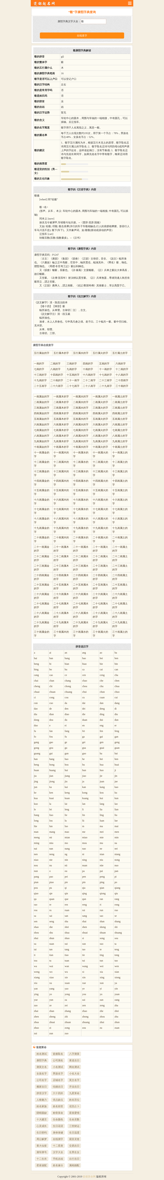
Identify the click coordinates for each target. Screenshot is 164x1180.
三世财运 (74, 1126)
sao (101, 915)
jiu (66, 781)
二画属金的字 (41, 402)
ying (36, 994)
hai (116, 753)
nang (67, 848)
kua (36, 798)
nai (35, 848)
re (50, 904)
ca (83, 669)
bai (35, 658)
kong (84, 792)
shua (67, 932)
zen (84, 1005)
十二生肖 (42, 1158)
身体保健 (58, 1132)
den (66, 708)
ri (100, 904)
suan (51, 943)
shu (51, 932)
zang (117, 999)
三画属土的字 (120, 407)
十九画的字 (40, 380)
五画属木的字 (61, 419)
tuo (116, 960)
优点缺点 (58, 1099)
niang (117, 854)
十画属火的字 (100, 447)
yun (51, 999)
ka (50, 787)
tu (50, 960)
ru (50, 910)
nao (84, 848)
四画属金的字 (41, 413)
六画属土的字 (120, 424)
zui (35, 1033)
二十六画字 (56, 386)
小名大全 (74, 1073)
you (84, 994)
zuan (117, 1027)
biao (84, 663)
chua (117, 686)
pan (116, 871)
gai (101, 736)
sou (116, 938)
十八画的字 (121, 374)
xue (84, 983)
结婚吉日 (58, 1086)
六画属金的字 (41, 424)
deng (102, 708)
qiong (103, 893)
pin (83, 882)
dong (36, 719)
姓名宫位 (74, 1099)
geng (117, 742)
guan (117, 747)
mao (67, 831)
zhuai (52, 1022)
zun (51, 1033)
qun (84, 899)
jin (116, 775)
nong (117, 859)
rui (83, 910)
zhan (51, 1011)
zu (101, 1027)
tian (51, 955)
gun (67, 753)
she (51, 927)
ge (66, 742)
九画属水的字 (80, 441)
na (116, 843)
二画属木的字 (61, 402)
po (116, 882)
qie (51, 893)
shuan (103, 932)
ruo (116, 910)
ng (66, 854)
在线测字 (58, 1139)
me (83, 831)
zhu (116, 1016)
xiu (35, 983)
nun (36, 871)
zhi (66, 1016)
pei (66, 876)
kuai (51, 798)
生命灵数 (74, 1119)
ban (51, 658)
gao (51, 742)
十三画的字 (40, 374)
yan (36, 988)
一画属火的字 (100, 396)
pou (36, 887)
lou (51, 820)
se (116, 915)
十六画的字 (89, 374)
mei (102, 831)
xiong (117, 977)
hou (67, 764)
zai (83, 999)
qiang (117, 887)
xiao (51, 977)
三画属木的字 (61, 407)
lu (66, 820)
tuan (67, 960)
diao (67, 714)
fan (51, 731)
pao (51, 876)
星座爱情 (74, 1113)
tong (117, 955)
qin (66, 893)
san (66, 915)
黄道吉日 (74, 1060)
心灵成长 (42, 1126)
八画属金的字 (41, 435)
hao (66, 759)
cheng (37, 686)
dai (83, 703)
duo (36, 725)
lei (50, 809)
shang (117, 921)
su (35, 943)
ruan (67, 910)
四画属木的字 (61, 413)
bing (36, 669)
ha (101, 753)
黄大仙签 (42, 1145)
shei (67, 927)
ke (35, 792)
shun (51, 938)
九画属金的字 (41, 441)
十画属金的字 (41, 447)
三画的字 (72, 363)
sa (35, 915)
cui (116, 697)
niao (36, 859)
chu (101, 686)
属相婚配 (74, 1165)
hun (84, 770)
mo (66, 843)
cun (36, 703)
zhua (36, 1022)
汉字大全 (58, 1152)
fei (83, 731)
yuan (117, 994)
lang (102, 803)
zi (50, 1027)
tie (83, 955)
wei (101, 966)
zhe (101, 1011)
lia (101, 809)
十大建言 (42, 1119)
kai (66, 787)
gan (116, 736)
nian (102, 854)
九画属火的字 (100, 441)
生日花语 (58, 1126)
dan (101, 703)
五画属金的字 (41, 419)
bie (101, 663)
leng (67, 809)
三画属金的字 (41, 407)
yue (36, 999)
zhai (36, 1011)
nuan (84, 865)
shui (36, 938)
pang (36, 876)
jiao (84, 775)
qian (102, 887)
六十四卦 (58, 1093)
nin (66, 859)
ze (50, 1005)
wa (35, 966)
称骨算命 (58, 1113)
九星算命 (74, 1093)
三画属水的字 (80, 407)
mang (52, 831)
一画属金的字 (41, 396)
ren (66, 904)
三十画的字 (121, 386)
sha (66, 921)
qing (84, 893)
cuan (102, 697)
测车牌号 (42, 1152)
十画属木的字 (61, 447)
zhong (85, 1016)
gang (36, 742)
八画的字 (55, 369)
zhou (102, 1016)
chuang (68, 691)
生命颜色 (58, 1119)
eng (101, 725)
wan (67, 966)
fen (101, 731)
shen (84, 927)
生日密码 (42, 1132)
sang (84, 915)
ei (66, 725)
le (35, 809)
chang (68, 680)
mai (116, 826)
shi (116, 927)
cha (116, 675)
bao (84, 658)
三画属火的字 (100, 407)
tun (101, 960)
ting (102, 955)
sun (84, 943)
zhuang (86, 1022)
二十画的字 (56, 380)
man (36, 831)
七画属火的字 (100, 430)
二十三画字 (105, 380)
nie (51, 859)
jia (35, 775)
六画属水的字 (80, 424)
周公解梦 (42, 1139)
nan (51, 848)
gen (101, 742)
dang (117, 703)
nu (50, 865)
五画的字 (104, 363)
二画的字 (55, 363)
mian (67, 837)
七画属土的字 (120, 430)
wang (85, 966)
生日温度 (74, 1132)
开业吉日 (74, 1086)
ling (102, 815)
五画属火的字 (100, 419)
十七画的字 (105, 374)
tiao (67, 955)
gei (83, 742)
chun (102, 691)
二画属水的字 (80, 402)
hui (66, 770)
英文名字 (74, 1080)
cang (36, 675)
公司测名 (58, 1060)
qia (83, 887)
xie (66, 977)
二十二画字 (89, 380)
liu (116, 815)
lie (66, 815)
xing (102, 977)
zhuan (68, 1022)
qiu (116, 893)
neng (51, 854)
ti (34, 955)
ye (83, 988)
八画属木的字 (61, 435)
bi (50, 663)
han (36, 759)
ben (116, 658)
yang (51, 988)
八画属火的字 (100, 435)
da (66, 703)
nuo (116, 865)
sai (50, 915)
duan (84, 719)
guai (102, 747)
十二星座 (58, 1145)
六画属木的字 (61, 424)
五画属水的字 (80, 419)
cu (83, 697)
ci (35, 697)
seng (51, 921)
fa (35, 731)
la (50, 803)
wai (51, 966)
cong (51, 697)
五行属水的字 (80, 353)
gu (66, 747)
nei (116, 848)
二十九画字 (105, 386)
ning (84, 859)
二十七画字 (73, 386)
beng (36, 663)
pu (50, 887)
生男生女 (74, 1152)
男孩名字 (58, 1073)
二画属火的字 (100, 402)
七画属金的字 (41, 430)
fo (35, 736)
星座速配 (42, 1165)
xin (83, 977)
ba (116, 652)
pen (84, 876)
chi (51, 686)
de (50, 708)
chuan (52, 691)
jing (36, 781)
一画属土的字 (120, 396)
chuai (37, 691)
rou (35, 910)
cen (84, 675)
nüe (101, 865)
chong (68, 686)
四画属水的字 (80, 413)
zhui (102, 1022)
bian (67, 663)
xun (102, 983)
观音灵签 (74, 1139)
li (83, 809)
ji (115, 770)
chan (51, 680)
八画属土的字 (120, 435)
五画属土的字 (120, 419)
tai (35, 949)
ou (66, 871)
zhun (117, 1022)
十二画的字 (121, 369)
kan (84, 787)
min (117, 837)
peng (102, 876)
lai (66, 803)
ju (83, 781)
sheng (103, 927)
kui (101, 798)
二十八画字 (89, 386)
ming (36, 843)
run (101, 910)
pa (83, 871)
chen (117, 680)
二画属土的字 (120, 402)
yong (67, 994)
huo (102, 770)
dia (35, 714)
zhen (36, 1016)
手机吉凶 (58, 1158)
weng (37, 971)
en (83, 725)
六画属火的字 (100, 424)
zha (116, 1005)
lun (51, 826)
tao (83, 949)
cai (101, 669)
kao (116, 787)
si (83, 938)
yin (116, 988)
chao (84, 680)
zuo (66, 1033)
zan (101, 999)
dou (51, 719)
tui (83, 960)
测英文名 (42, 1067)
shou (36, 932)
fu (66, 736)
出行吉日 (74, 1158)
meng (37, 837)
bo (50, 669)
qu (35, 899)
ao (101, 652)
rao (35, 904)
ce (66, 675)
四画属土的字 (120, 413)
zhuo (36, 1027)
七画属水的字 (80, 430)
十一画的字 (105, 369)
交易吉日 (74, 1145)
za (66, 999)
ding (102, 714)
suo (101, 943)
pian (36, 882)
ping (102, 882)
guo (84, 753)
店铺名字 (58, 1080)
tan (51, 949)
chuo (117, 691)
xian (117, 971)
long (36, 820)
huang (52, 770)
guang (37, 753)
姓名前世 (58, 1106)
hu (83, 764)
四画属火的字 (100, 413)
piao (51, 882)
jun (35, 787)
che (101, 680)
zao (35, 1005)
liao (51, 815)
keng (67, 792)
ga (83, 736)
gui (51, 753)
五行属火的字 (100, 353)
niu (101, 859)
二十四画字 (121, 380)
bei (101, 658)
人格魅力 (42, 1099)
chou (84, 686)
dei (83, 708)
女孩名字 (42, 1073)
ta (115, 943)
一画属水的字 (80, 396)
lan (83, 803)
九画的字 (72, 369)
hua (101, 764)
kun (116, 798)
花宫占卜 (74, 1106)
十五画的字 (73, 374)
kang (102, 787)
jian (51, 775)
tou (35, 960)
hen (116, 759)
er (115, 725)
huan (36, 770)
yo (50, 994)
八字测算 (74, 1053)
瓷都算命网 (89, 1176)
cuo (51, 703)
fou (51, 736)
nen (36, 854)
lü (83, 820)
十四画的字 (56, 374)
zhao (84, 1011)
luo (66, 826)
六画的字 (120, 363)
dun (116, 719)
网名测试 (74, 1067)
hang (51, 759)
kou (102, 792)
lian (116, 809)
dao (36, 708)
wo (51, 971)
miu (51, 843)
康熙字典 (42, 1060)
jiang (67, 775)
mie (102, 837)
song (102, 938)
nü (66, 865)
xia (101, 971)
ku (116, 792)
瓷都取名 (58, 1053)
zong (67, 1027)
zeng (102, 1005)
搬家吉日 (42, 1086)
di (115, 708)
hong (51, 764)
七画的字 (39, 369)
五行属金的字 (41, 353)
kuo (36, 803)
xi (83, 971)
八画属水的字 (80, 435)
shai (84, 921)
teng (117, 949)
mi (50, 837)
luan (102, 820)
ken (51, 792)
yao (66, 988)
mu (101, 843)
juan (102, 781)
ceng (102, 675)
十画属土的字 (120, 447)
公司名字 (42, 1080)
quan (51, 899)
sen (35, 921)
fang (67, 731)
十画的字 (88, 369)
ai (50, 652)
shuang (118, 932)
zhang (68, 1011)
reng (84, 904)
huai (117, 764)
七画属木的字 (61, 430)
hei (101, 759)
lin (83, 815)
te (101, 949)
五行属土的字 (120, 353)
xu (50, 983)
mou (84, 843)
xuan (67, 983)
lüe (35, 826)
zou (84, 1027)
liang (36, 815)
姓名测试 (42, 1053)
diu (116, 714)
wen (117, 966)
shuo (67, 938)
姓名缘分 (58, 1165)
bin (116, 663)
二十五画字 (40, 386)
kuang (85, 798)
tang (67, 949)
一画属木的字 (61, 396)
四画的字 (88, 363)
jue (116, 781)
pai (101, 871)
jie (101, 775)
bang (67, 658)
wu (66, 971)
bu (66, 669)
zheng (52, 1016)
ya (116, 983)
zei (66, 1005)
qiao (36, 893)
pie (66, 882)
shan (102, 921)
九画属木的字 (61, 441)
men (117, 831)
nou (36, 865)
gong (36, 747)
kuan (67, 798)
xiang (37, 977)
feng (117, 731)
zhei (117, 1011)
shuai (85, 932)
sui (66, 943)
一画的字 (39, 363)
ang (84, 652)
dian (51, 714)
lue (116, 820)
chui (84, 691)
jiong (52, 781)
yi (101, 988)
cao (51, 675)
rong (117, 904)
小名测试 (58, 1067)
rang (117, 899)
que (66, 899)
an (66, 652)
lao (116, 803)
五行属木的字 (61, 353)
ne (101, 848)
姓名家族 (42, 1106)
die (83, 714)
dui (101, 719)
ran (101, 899)
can (116, 669)
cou (66, 697)
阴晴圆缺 (42, 1113)
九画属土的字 (120, 441)
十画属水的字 (80, 447)
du (66, 719)
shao (36, 927)
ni (83, 854)
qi (66, 887)
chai (36, 680)
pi (115, 876)
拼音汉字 (42, 1093)
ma (101, 826)
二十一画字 (73, 380)
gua (84, 747)
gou (51, 747)
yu (101, 994)
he (83, 759)
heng (36, 764)
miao (84, 837)
